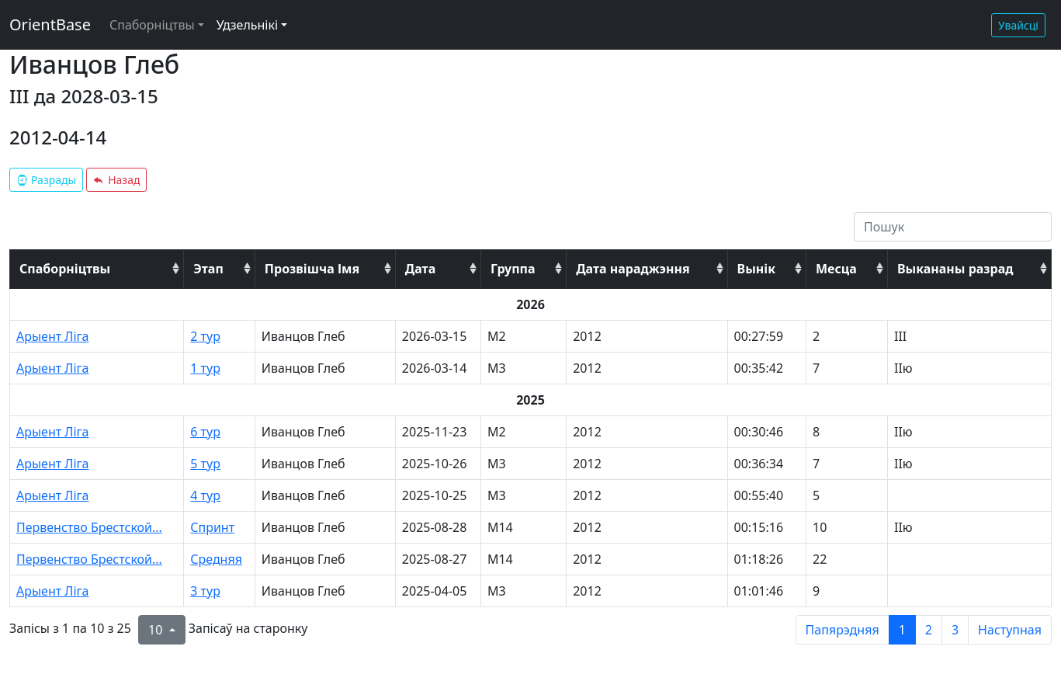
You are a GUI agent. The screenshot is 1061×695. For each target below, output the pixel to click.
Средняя (216, 559)
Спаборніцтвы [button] (152, 24)
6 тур (205, 431)
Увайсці (1018, 25)
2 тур (205, 336)
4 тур (205, 495)
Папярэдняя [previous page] (842, 629)
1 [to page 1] (902, 629)
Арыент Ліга (52, 336)
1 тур (205, 368)
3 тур (205, 590)
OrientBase (50, 24)
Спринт (212, 527)
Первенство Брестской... (89, 527)
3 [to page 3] (955, 629)
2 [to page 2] (928, 629)
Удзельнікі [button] (247, 24)
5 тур (205, 463)
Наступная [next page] (1010, 629)
